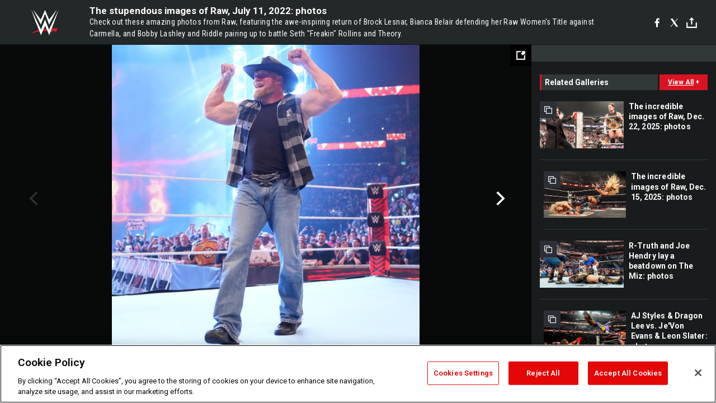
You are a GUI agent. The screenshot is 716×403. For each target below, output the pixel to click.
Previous (32, 198)
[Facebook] (657, 22)
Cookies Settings (463, 373)
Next (499, 198)
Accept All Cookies (628, 373)
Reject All (543, 373)
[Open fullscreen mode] (520, 55)
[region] (358, 374)
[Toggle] (691, 22)
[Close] (698, 372)
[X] (674, 22)
